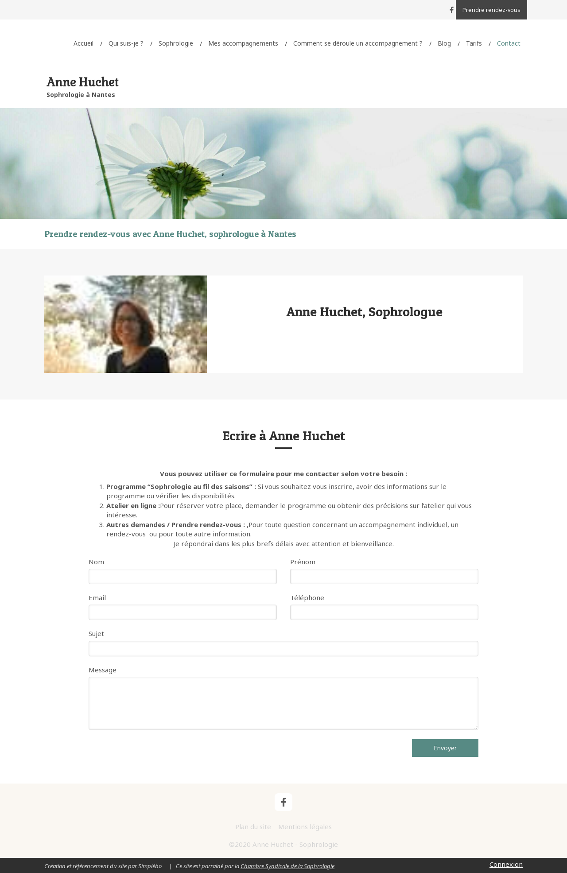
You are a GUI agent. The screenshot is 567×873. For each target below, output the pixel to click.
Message (103, 669)
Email (97, 597)
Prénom (302, 561)
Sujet (96, 633)
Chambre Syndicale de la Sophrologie (287, 866)
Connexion (506, 864)
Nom (96, 561)
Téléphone (307, 597)
